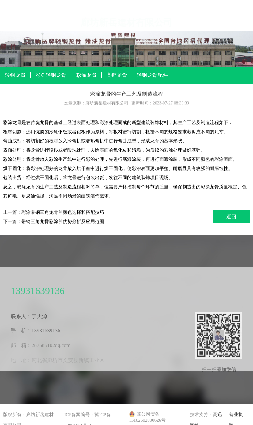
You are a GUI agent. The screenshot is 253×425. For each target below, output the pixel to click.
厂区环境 (154, 32)
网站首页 (17, 23)
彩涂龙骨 (86, 75)
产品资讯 (99, 26)
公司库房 (209, 38)
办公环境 (181, 35)
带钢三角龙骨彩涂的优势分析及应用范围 (62, 221)
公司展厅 (126, 29)
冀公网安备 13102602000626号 (147, 417)
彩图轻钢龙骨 (50, 75)
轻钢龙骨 (15, 75)
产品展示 (71, 25)
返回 (231, 216)
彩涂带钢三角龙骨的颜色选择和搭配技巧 (62, 212)
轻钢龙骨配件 (152, 75)
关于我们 (44, 24)
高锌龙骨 (116, 75)
